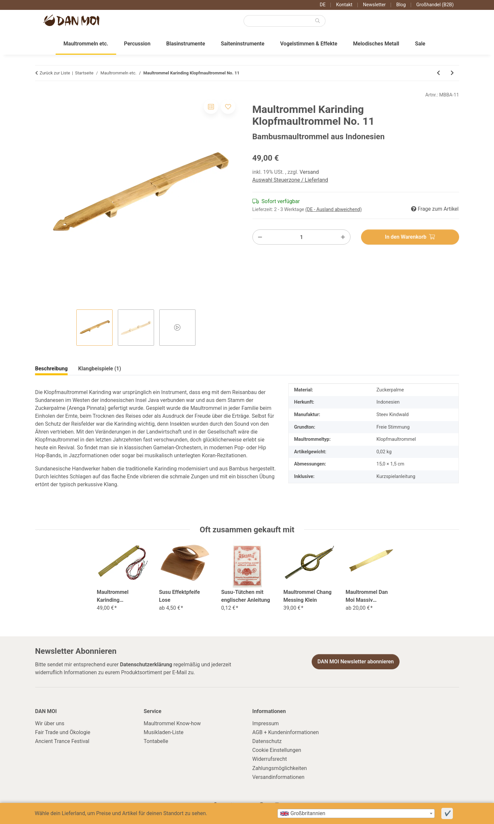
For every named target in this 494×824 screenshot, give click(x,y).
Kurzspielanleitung (396, 476)
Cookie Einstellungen (276, 750)
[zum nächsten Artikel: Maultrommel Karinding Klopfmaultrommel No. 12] (452, 73)
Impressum (265, 723)
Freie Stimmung (393, 427)
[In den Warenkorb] (410, 237)
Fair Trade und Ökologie (63, 732)
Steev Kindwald (393, 414)
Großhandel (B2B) (435, 5)
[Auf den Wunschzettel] (228, 106)
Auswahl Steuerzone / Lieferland (290, 180)
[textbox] (356, 813)
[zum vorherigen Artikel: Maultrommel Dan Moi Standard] (438, 73)
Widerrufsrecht (269, 759)
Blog (401, 5)
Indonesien (388, 402)
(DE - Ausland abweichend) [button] (333, 209)
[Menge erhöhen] (343, 237)
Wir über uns (50, 723)
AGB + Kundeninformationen (285, 732)
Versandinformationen (278, 777)
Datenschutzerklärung (146, 664)
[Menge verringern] (260, 237)
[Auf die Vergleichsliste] (211, 106)
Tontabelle (156, 741)
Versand (309, 172)
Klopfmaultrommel (396, 439)
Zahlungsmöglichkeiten (279, 768)
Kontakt (344, 5)
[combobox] (356, 813)
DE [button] (323, 5)
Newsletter (374, 5)
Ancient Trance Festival (62, 741)
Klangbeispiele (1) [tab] (99, 368)
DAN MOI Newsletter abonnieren (355, 661)
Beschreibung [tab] (51, 368)
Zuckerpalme (390, 390)
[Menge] (301, 237)
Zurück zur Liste (55, 72)
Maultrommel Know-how (172, 723)
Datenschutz (267, 741)
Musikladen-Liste (164, 732)
